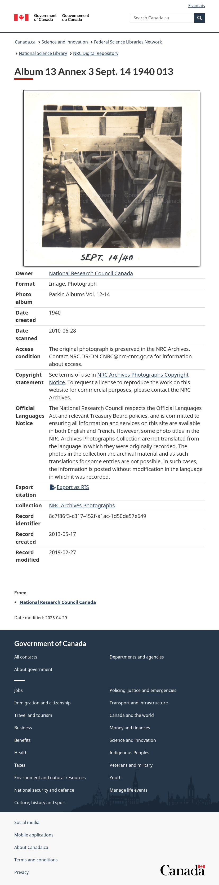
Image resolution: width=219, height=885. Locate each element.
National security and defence (44, 790)
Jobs (18, 690)
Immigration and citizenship (42, 703)
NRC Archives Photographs (82, 505)
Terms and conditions (36, 860)
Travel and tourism (33, 715)
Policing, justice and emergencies (143, 690)
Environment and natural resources (50, 778)
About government (33, 669)
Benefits (22, 740)
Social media (26, 822)
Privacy (21, 872)
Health (21, 753)
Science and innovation (65, 42)
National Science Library (43, 53)
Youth (116, 778)
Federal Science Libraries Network (128, 42)
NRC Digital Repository (95, 53)
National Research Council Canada (91, 273)
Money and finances (130, 728)
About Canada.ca (31, 847)
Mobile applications (33, 835)
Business (23, 728)
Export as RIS (69, 487)
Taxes (19, 765)
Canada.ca (25, 42)
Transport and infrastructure (139, 703)
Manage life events (129, 790)
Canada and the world (132, 715)
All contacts (25, 657)
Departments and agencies (137, 657)
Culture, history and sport (40, 802)
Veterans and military (131, 765)
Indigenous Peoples (129, 753)
